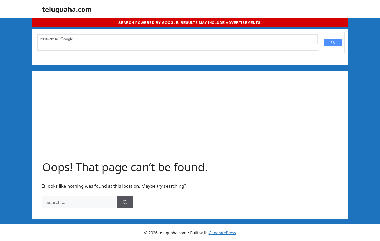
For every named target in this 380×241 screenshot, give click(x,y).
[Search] (125, 202)
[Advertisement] (190, 121)
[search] (175, 39)
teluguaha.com (67, 9)
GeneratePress (222, 232)
